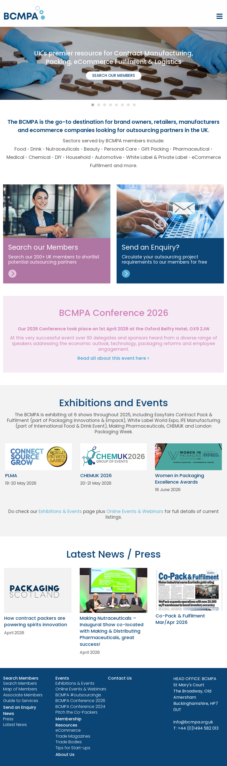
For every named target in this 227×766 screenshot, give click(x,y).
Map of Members (20, 689)
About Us (65, 754)
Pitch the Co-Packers (76, 712)
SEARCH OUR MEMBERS (113, 75)
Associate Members (23, 695)
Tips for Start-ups (72, 748)
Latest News (15, 725)
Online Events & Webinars (135, 511)
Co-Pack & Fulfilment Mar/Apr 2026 (180, 619)
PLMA (11, 475)
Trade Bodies (68, 742)
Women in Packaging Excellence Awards (179, 478)
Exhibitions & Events (60, 511)
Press (8, 719)
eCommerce (68, 730)
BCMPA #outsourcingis (78, 695)
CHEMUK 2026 (96, 475)
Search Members (20, 683)
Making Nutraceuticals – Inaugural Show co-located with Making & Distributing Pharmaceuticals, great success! (111, 631)
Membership (68, 719)
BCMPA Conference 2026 (80, 701)
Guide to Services (20, 701)
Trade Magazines (72, 736)
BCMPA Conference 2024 (80, 707)
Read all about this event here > (113, 358)
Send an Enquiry (19, 707)
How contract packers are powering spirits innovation (35, 621)
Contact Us (120, 678)
